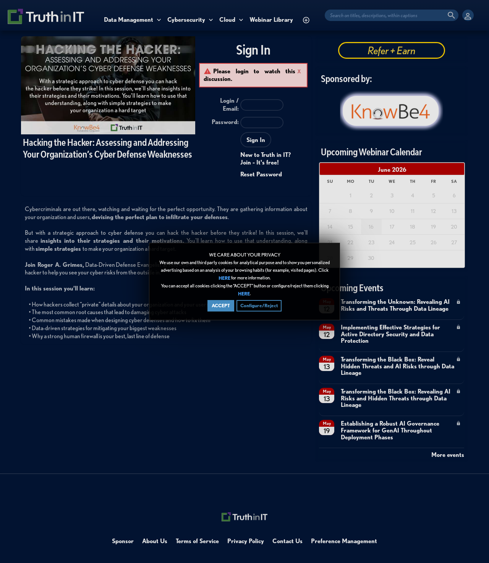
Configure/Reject (259, 305)
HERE (224, 278)
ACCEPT (221, 305)
